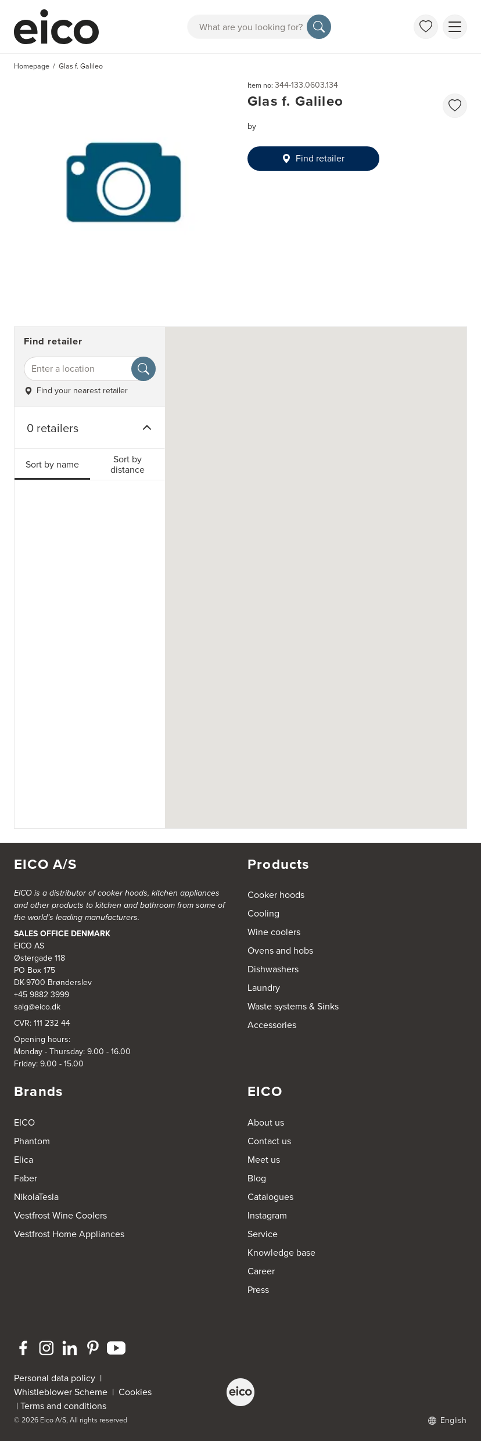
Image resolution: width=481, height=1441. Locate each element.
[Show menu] (455, 27)
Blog (256, 1178)
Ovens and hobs (280, 950)
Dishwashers (273, 969)
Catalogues (270, 1196)
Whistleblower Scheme (60, 1392)
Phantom (32, 1141)
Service (262, 1234)
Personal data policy (54, 1378)
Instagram (267, 1215)
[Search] (319, 27)
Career (261, 1271)
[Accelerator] (61, 26)
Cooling (263, 913)
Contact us (269, 1141)
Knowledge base (281, 1252)
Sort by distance (127, 464)
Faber (25, 1178)
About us (265, 1122)
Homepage (31, 66)
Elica (23, 1159)
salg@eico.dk (37, 1007)
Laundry (263, 987)
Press (258, 1289)
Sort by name (52, 464)
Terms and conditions (63, 1406)
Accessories (271, 1025)
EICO (24, 1122)
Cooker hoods (275, 894)
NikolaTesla (36, 1196)
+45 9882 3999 (41, 995)
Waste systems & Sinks (293, 1006)
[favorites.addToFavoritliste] (455, 106)
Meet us (263, 1159)
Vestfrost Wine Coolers (60, 1215)
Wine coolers (273, 932)
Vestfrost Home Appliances (69, 1234)
